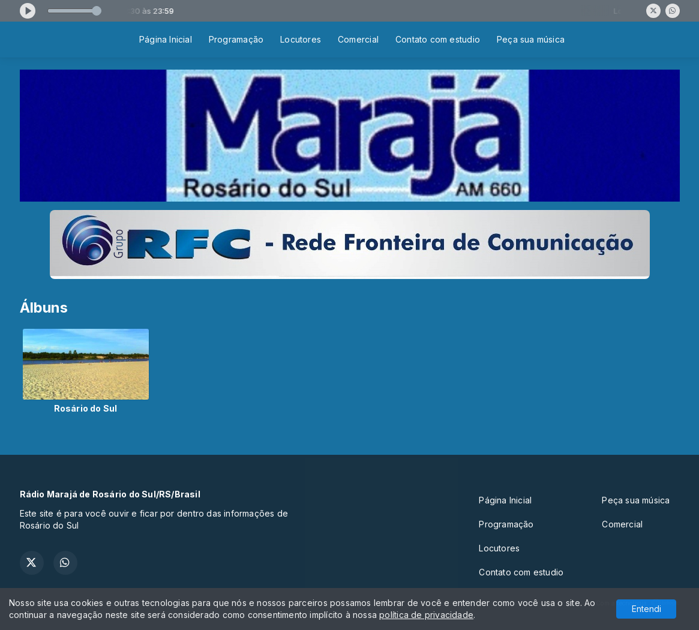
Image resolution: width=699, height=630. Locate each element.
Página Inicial (165, 39)
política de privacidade (426, 615)
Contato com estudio (437, 39)
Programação (236, 39)
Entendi (646, 609)
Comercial (358, 39)
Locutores (300, 39)
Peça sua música (531, 39)
